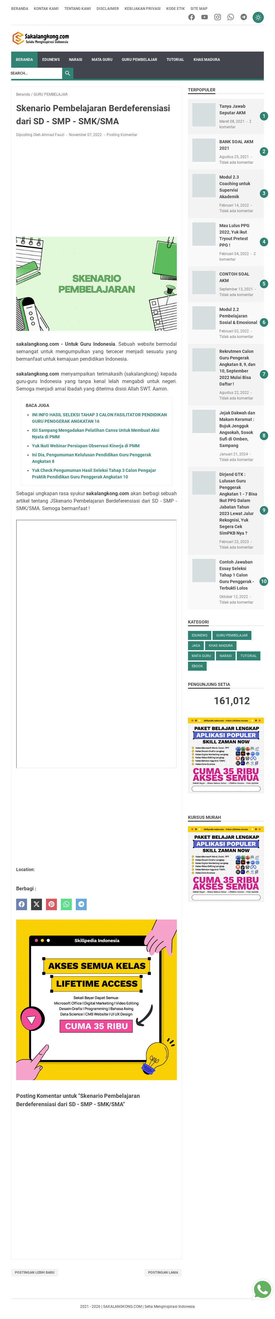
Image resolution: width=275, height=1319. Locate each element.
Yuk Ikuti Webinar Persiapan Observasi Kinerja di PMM (86, 445)
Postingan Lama (163, 1273)
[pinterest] (51, 904)
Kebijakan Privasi (143, 9)
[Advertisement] (96, 188)
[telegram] (244, 17)
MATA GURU (102, 59)
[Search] (34, 73)
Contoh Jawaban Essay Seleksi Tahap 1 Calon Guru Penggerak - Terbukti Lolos (236, 575)
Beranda (19, 9)
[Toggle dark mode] (258, 17)
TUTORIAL (175, 59)
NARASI (75, 59)
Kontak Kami (46, 9)
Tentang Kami (77, 9)
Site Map (199, 9)
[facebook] (191, 17)
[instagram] (217, 17)
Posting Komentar (122, 135)
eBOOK (197, 666)
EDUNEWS (51, 59)
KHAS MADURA (207, 59)
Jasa (196, 646)
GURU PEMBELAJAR (139, 59)
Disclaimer (108, 9)
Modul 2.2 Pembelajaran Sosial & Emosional (238, 316)
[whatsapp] (231, 17)
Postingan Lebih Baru (34, 1273)
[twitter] (36, 904)
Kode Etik (175, 9)
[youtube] (204, 17)
